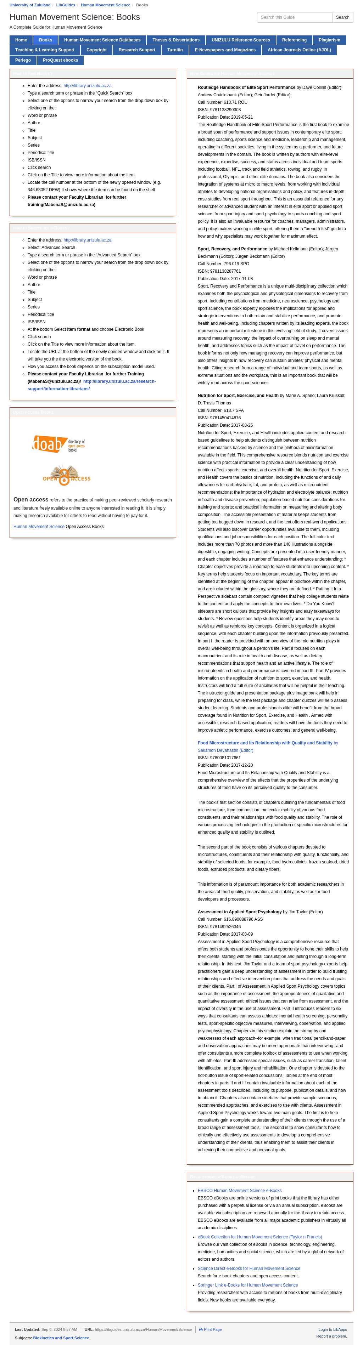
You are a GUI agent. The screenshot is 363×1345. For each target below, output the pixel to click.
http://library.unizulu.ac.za (87, 85)
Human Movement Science (105, 5)
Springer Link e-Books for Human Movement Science (248, 1285)
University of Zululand (30, 5)
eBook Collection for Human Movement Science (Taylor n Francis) (260, 1237)
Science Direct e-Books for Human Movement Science (249, 1268)
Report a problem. (332, 1336)
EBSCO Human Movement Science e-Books (240, 1190)
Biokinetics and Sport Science (61, 1338)
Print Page (210, 1329)
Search (343, 17)
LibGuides (66, 5)
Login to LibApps (333, 1329)
